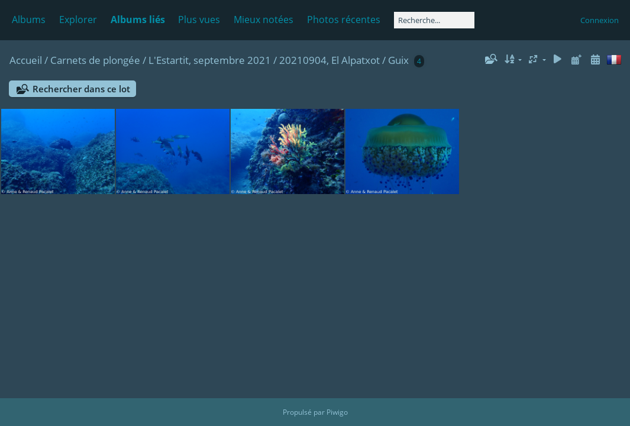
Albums (29, 19)
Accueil (25, 60)
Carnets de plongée (95, 60)
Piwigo (337, 412)
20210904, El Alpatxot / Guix (344, 60)
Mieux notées (263, 19)
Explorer (78, 19)
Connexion (599, 20)
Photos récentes (343, 19)
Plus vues (199, 19)
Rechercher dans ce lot (81, 89)
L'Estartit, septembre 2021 (209, 60)
